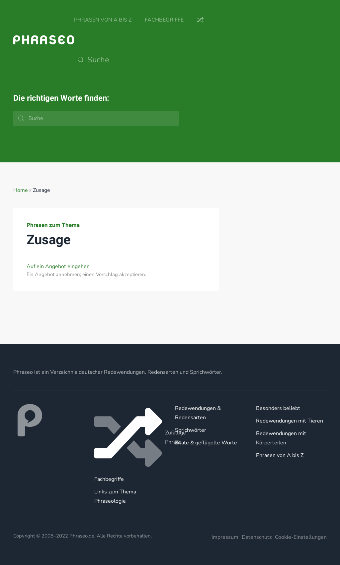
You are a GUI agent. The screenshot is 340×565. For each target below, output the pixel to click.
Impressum (225, 537)
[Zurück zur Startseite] (43, 40)
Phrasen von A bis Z (102, 20)
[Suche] (140, 59)
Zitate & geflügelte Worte (206, 442)
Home (20, 190)
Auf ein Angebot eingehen (58, 266)
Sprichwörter (190, 430)
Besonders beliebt (278, 408)
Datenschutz (257, 537)
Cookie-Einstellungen (301, 537)
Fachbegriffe (164, 20)
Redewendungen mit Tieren (289, 420)
